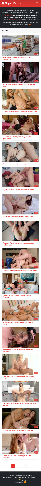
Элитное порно (16, 20)
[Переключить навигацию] (36, 3)
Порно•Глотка (11, 3)
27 (27, 466)
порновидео (8, 15)
